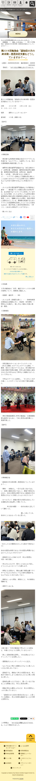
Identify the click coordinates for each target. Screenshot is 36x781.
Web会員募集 (10, 753)
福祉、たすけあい (17, 42)
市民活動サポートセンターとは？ (11, 747)
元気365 (21, 778)
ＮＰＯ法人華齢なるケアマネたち (22, 67)
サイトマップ (17, 768)
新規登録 (9, 4)
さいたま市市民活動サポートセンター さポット (15, 40)
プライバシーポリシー (26, 764)
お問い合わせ (14, 5)
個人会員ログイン (20, 5)
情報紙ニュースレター (26, 754)
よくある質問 (25, 746)
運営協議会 (9, 750)
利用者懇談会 (25, 750)
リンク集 (8, 758)
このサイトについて (3, 5)
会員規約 (8, 763)
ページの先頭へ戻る (31, 739)
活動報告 (5, 42)
